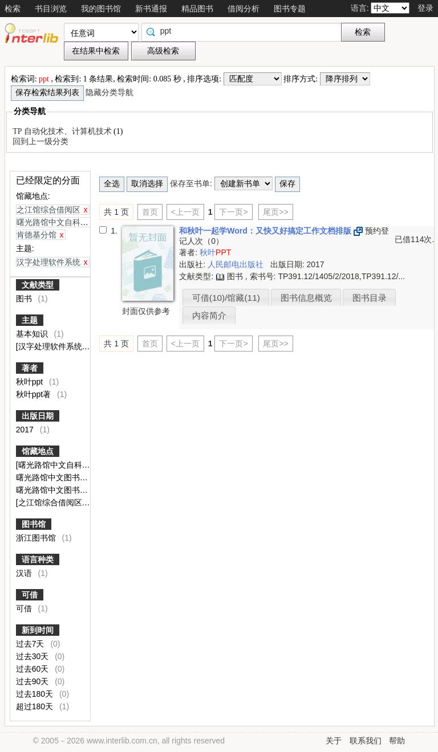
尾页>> (275, 211)
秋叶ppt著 (34, 394)
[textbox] (244, 30)
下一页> (233, 211)
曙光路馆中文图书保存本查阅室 (73, 477)
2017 (26, 429)
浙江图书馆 (37, 537)
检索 (13, 8)
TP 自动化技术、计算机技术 (63, 131)
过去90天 (33, 681)
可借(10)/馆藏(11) (226, 298)
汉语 (25, 573)
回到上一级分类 (40, 141)
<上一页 (185, 211)
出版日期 (38, 415)
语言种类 (38, 559)
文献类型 (38, 284)
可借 (30, 594)
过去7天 (31, 643)
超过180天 (35, 706)
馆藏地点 (38, 451)
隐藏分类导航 (111, 92)
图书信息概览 (306, 298)
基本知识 (33, 333)
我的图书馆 (101, 8)
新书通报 (151, 8)
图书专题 (290, 8)
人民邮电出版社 (237, 264)
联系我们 (366, 740)
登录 (425, 8)
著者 (30, 368)
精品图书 (197, 8)
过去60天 (33, 668)
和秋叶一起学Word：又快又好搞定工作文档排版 (266, 230)
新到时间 (38, 630)
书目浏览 (51, 8)
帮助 (397, 740)
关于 (334, 740)
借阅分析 (243, 8)
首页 (150, 211)
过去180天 (35, 693)
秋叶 (215, 252)
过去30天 (33, 656)
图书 (25, 298)
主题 (30, 320)
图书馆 (34, 524)
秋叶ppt (30, 381)
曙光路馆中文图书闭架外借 (65, 489)
